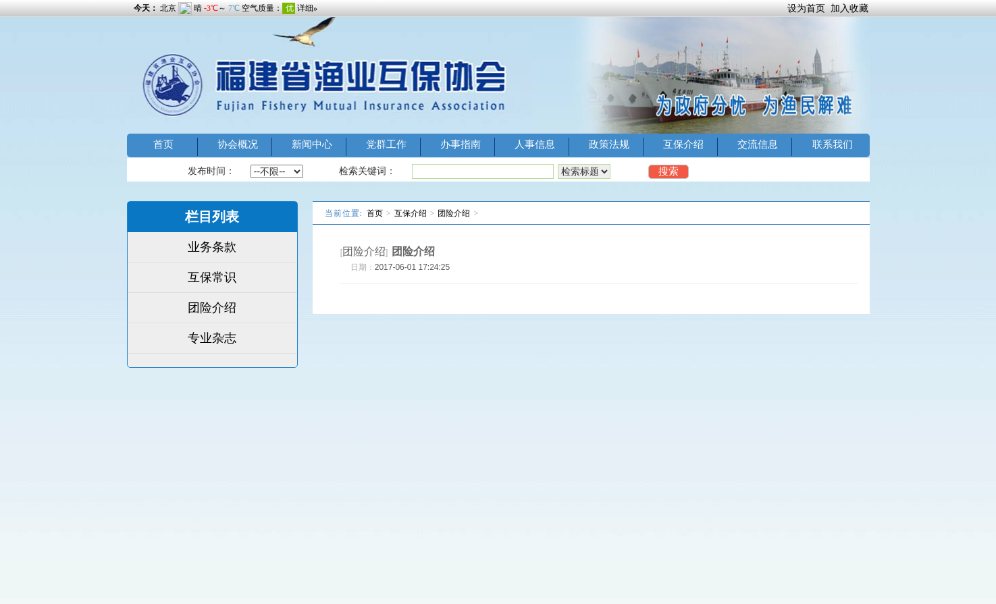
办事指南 (460, 144)
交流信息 (757, 144)
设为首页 (806, 8)
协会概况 (237, 144)
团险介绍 (212, 307)
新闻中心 (312, 144)
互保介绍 (683, 144)
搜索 (668, 171)
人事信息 (535, 144)
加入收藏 (849, 8)
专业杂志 (212, 338)
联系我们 (832, 144)
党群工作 (386, 144)
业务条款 (212, 247)
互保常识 (212, 277)
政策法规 (609, 144)
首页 (163, 144)
